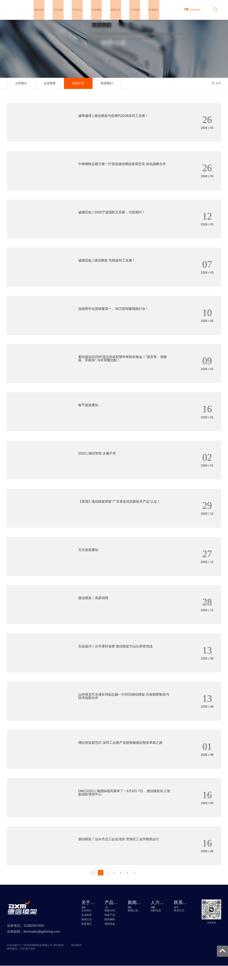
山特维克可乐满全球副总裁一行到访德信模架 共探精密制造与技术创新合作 (123, 695)
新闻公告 (78, 83)
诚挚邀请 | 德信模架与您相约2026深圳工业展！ (113, 115)
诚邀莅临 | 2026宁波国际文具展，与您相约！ (111, 212)
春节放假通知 (88, 405)
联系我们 (107, 83)
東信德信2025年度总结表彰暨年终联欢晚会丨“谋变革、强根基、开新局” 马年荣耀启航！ (122, 358)
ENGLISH (195, 9)
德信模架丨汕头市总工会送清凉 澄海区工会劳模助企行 (118, 839)
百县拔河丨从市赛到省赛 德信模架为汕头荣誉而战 (115, 646)
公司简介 (21, 83)
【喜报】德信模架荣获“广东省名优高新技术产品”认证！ (119, 501)
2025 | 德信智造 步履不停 (97, 453)
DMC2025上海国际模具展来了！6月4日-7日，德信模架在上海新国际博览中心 (124, 792)
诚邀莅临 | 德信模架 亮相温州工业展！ (106, 260)
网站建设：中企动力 (18, 948)
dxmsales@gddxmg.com (42, 932)
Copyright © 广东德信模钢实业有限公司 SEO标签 (35, 945)
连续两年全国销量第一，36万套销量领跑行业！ (113, 308)
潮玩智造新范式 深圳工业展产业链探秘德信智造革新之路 (120, 742)
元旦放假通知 (88, 549)
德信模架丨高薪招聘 (93, 598)
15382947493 (34, 926)
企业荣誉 (50, 83)
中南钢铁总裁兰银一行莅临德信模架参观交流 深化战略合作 (122, 164)
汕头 (32, 948)
